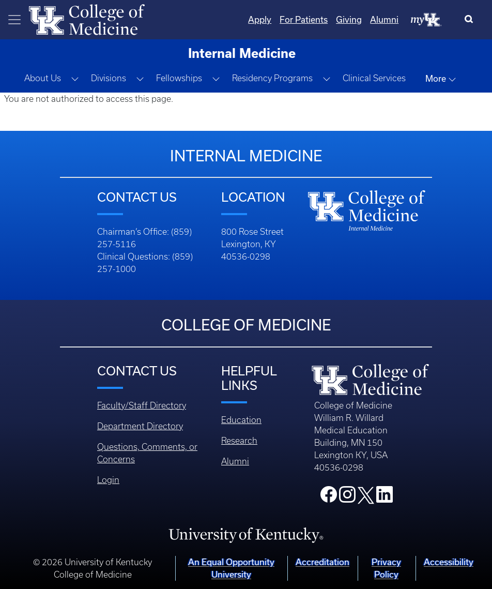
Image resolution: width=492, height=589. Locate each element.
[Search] (471, 20)
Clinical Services (374, 78)
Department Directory (140, 426)
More (440, 78)
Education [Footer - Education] (241, 420)
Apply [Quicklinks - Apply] (259, 19)
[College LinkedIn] (384, 497)
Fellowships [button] (179, 78)
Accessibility (448, 562)
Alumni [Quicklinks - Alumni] (384, 19)
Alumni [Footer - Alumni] (235, 461)
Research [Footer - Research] (239, 440)
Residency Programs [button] (272, 78)
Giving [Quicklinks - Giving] (349, 19)
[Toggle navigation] (14, 19)
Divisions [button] (108, 78)
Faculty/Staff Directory (141, 405)
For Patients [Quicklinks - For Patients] (304, 19)
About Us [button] (42, 78)
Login (108, 480)
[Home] (87, 18)
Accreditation (322, 562)
